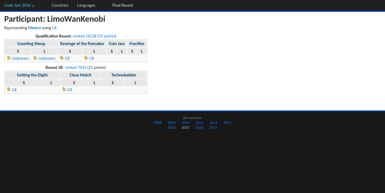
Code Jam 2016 (19, 5)
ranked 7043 (75, 67)
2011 (199, 122)
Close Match (80, 74)
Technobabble (123, 74)
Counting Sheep (31, 43)
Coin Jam (117, 43)
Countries (60, 5)
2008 (157, 122)
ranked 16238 (85, 36)
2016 (199, 127)
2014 (171, 127)
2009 (171, 122)
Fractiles (137, 43)
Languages (86, 5)
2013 (227, 122)
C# (54, 27)
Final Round (122, 5)
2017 (213, 127)
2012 (213, 122)
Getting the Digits (32, 74)
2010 (185, 122)
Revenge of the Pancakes (82, 43)
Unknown (18, 58)
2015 (185, 127)
